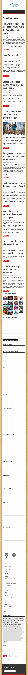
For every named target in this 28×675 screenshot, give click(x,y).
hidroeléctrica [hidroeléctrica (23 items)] (10, 630)
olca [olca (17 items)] (14, 635)
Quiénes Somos (7, 606)
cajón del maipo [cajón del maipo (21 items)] (6, 622)
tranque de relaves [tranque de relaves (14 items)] (19, 637)
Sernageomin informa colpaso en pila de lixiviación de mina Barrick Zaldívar (14, 156)
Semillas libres (8, 580)
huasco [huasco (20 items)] (16, 630)
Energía (6, 571)
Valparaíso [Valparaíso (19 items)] (19, 639)
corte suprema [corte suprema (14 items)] (20, 624)
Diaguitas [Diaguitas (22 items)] (13, 626)
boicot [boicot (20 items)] (18, 620)
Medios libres (7, 574)
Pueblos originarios (9, 581)
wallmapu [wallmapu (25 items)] (5, 641)
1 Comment (13, 162)
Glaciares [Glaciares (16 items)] (5, 630)
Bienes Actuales (7, 566)
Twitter (5, 611)
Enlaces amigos (7, 608)
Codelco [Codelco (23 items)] (16, 622)
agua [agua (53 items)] (10, 618)
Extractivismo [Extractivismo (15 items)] (5, 628)
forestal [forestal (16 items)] (11, 628)
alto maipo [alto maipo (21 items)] (21, 618)
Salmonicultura (8, 585)
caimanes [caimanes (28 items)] (22, 620)
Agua (6, 600)
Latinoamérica (8, 593)
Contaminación (8, 599)
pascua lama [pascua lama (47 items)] (5, 637)
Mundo (5, 592)
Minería (6, 576)
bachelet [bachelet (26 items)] (5, 620)
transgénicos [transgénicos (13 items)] (5, 639)
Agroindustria (7, 568)
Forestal (6, 573)
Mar (5, 602)
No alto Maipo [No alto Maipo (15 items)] (10, 635)
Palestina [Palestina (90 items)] (18, 635)
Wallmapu (7, 588)
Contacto (6, 609)
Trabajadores (7, 587)
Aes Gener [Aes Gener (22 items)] (5, 618)
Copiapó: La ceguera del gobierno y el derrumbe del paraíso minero (13, 84)
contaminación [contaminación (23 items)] (14, 624)
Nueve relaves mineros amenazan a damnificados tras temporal (12, 214)
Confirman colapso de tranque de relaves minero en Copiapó (14, 185)
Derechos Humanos (9, 597)
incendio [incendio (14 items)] (20, 630)
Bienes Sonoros (7, 565)
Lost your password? (8, 659)
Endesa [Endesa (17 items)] (18, 626)
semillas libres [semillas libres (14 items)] (12, 637)
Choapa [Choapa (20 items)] (12, 622)
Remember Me (13, 656)
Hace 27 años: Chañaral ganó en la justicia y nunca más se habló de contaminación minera (13, 28)
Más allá (6, 595)
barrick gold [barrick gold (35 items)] (10, 620)
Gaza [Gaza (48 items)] (22, 628)
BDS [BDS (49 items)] (14, 620)
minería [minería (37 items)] (4, 635)
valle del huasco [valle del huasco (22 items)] (12, 639)
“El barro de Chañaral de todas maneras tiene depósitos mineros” (12, 114)
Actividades (6, 590)
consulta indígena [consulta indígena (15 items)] (6, 624)
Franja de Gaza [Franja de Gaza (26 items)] (16, 628)
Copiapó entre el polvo (11, 55)
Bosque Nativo (8, 569)
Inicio (5, 563)
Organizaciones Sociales (10, 578)
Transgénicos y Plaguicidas (10, 583)
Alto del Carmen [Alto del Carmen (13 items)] (15, 618)
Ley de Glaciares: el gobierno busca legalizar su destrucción (13, 269)
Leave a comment (14, 35)
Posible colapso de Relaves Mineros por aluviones (13, 243)
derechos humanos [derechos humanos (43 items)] (6, 626)
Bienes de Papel (7, 604)
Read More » (6, 49)
